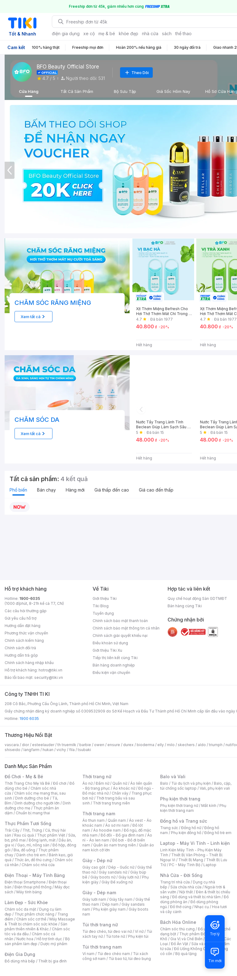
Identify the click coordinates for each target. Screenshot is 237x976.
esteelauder (43, 744)
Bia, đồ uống (24, 850)
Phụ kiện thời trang (180, 798)
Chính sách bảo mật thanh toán (120, 620)
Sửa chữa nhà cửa (186, 887)
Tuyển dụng (103, 613)
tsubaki (84, 749)
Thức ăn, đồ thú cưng (33, 860)
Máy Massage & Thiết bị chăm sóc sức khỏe (40, 921)
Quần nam (117, 820)
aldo (202, 744)
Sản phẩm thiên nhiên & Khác (36, 926)
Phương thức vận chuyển (26, 633)
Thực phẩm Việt (51, 835)
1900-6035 (29, 598)
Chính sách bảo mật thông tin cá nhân (126, 628)
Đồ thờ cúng (180, 906)
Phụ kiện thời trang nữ (179, 805)
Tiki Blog (101, 606)
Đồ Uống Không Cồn (192, 948)
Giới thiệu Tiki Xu (107, 650)
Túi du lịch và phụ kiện (191, 783)
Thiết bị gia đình (52, 961)
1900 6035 (29, 718)
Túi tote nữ (115, 936)
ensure (113, 744)
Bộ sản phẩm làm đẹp (37, 941)
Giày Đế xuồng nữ (117, 882)
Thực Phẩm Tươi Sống (28, 823)
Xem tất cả (34, 317)
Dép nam (110, 904)
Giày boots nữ (102, 877)
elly (160, 744)
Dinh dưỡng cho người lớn (37, 803)
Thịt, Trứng (32, 830)
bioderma (145, 744)
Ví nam (88, 953)
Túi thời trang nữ (100, 924)
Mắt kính (208, 805)
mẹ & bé (106, 33)
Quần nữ (119, 783)
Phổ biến (18, 489)
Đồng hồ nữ (191, 827)
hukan (48, 749)
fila (72, 749)
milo (171, 744)
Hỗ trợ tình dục (49, 939)
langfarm (31, 749)
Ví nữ (139, 931)
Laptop (209, 864)
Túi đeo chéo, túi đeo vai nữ (107, 931)
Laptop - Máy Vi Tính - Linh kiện (195, 843)
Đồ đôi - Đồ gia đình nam (122, 835)
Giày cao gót (93, 867)
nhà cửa (150, 33)
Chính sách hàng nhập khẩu (29, 662)
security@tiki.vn (48, 677)
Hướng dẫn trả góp (21, 655)
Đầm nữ (102, 783)
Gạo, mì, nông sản (33, 845)
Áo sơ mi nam (117, 825)
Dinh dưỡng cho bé (32, 798)
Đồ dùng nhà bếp (20, 961)
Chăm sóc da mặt (20, 909)
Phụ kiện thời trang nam (193, 808)
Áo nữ (87, 783)
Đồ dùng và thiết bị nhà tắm (196, 897)
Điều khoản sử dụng (110, 643)
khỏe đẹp (128, 33)
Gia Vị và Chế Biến (186, 939)
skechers (186, 744)
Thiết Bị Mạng (190, 860)
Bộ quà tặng (186, 953)
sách (167, 33)
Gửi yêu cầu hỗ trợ (20, 618)
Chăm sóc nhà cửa (38, 864)
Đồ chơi (59, 783)
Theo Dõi (136, 72)
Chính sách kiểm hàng (24, 640)
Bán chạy (46, 489)
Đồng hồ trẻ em (217, 832)
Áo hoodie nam (107, 830)
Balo (164, 783)
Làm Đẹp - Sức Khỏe (26, 902)
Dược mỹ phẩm (53, 943)
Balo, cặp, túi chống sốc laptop (195, 786)
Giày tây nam (120, 899)
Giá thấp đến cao (111, 489)
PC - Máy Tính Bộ (184, 864)
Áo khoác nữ (124, 788)
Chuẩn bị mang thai (33, 813)
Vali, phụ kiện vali (215, 788)
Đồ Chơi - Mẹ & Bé (24, 776)
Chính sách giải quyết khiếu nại (120, 635)
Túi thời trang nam (102, 946)
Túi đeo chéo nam (114, 953)
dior (25, 744)
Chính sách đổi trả (20, 648)
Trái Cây (12, 830)
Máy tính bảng (29, 892)
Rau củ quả (24, 835)
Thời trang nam (98, 813)
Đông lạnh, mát (42, 840)
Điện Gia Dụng (20, 954)
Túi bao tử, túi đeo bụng (130, 958)
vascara (12, 744)
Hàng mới (75, 489)
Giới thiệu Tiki (105, 598)
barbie (85, 744)
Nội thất (186, 892)
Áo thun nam (93, 820)
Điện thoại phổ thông (33, 887)
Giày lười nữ (128, 877)
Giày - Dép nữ (97, 860)
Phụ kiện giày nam (109, 909)
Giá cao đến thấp (156, 489)
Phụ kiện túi (138, 936)
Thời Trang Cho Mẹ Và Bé (27, 783)
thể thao (183, 33)
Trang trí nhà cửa (175, 882)
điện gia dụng (66, 33)
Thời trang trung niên (111, 803)
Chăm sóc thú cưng (177, 929)
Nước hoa (24, 939)
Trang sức (169, 827)
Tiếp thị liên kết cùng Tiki (115, 657)
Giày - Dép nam (99, 892)
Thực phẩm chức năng (34, 914)
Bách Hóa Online (178, 922)
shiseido (12, 749)
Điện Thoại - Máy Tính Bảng (35, 875)
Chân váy (120, 793)
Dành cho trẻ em (31, 855)
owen (99, 744)
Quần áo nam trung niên (114, 845)
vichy (61, 749)
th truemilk (66, 744)
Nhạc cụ (201, 906)
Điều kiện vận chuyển (111, 672)
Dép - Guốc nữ (121, 867)
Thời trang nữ (96, 776)
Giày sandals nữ (113, 872)
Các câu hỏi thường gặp (26, 610)
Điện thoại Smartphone (25, 882)
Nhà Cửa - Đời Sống (181, 875)
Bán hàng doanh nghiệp (114, 665)
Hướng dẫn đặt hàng (22, 625)
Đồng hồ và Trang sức (183, 821)
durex (128, 744)
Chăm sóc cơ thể (31, 919)
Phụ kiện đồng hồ (186, 832)
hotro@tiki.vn (50, 670)
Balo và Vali (172, 776)
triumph (215, 744)
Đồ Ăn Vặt (179, 943)
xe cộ (89, 33)
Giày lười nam (94, 899)
